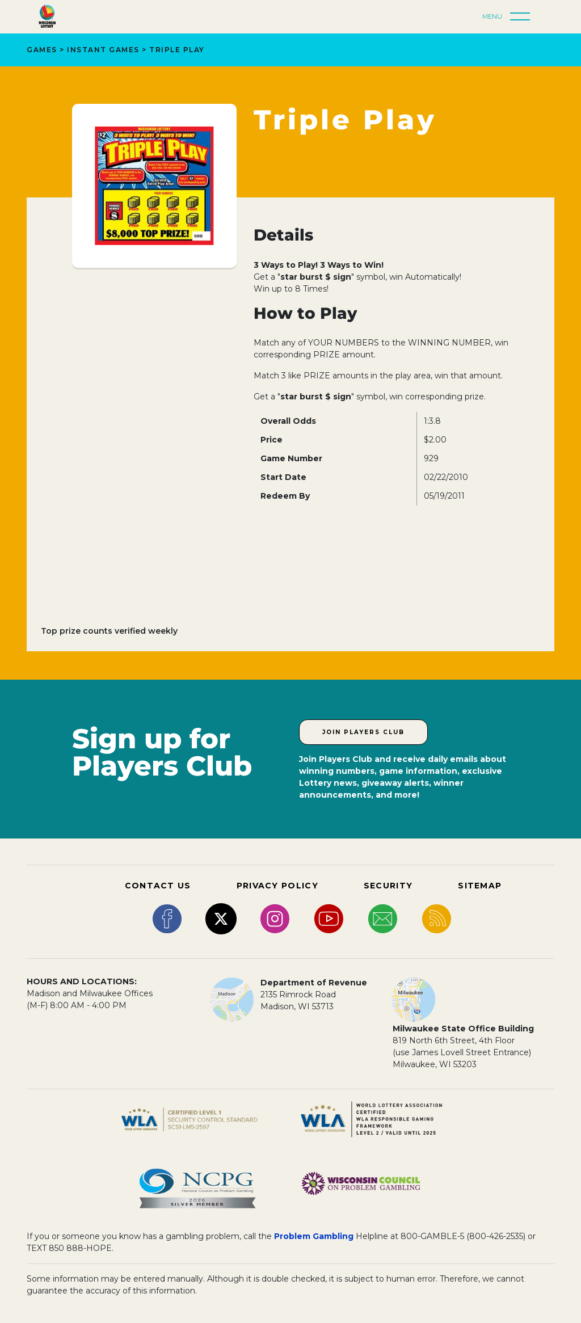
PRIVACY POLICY (277, 885)
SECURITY (388, 885)
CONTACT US (158, 885)
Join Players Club (363, 732)
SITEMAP (480, 885)
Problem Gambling (313, 1236)
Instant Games (103, 49)
